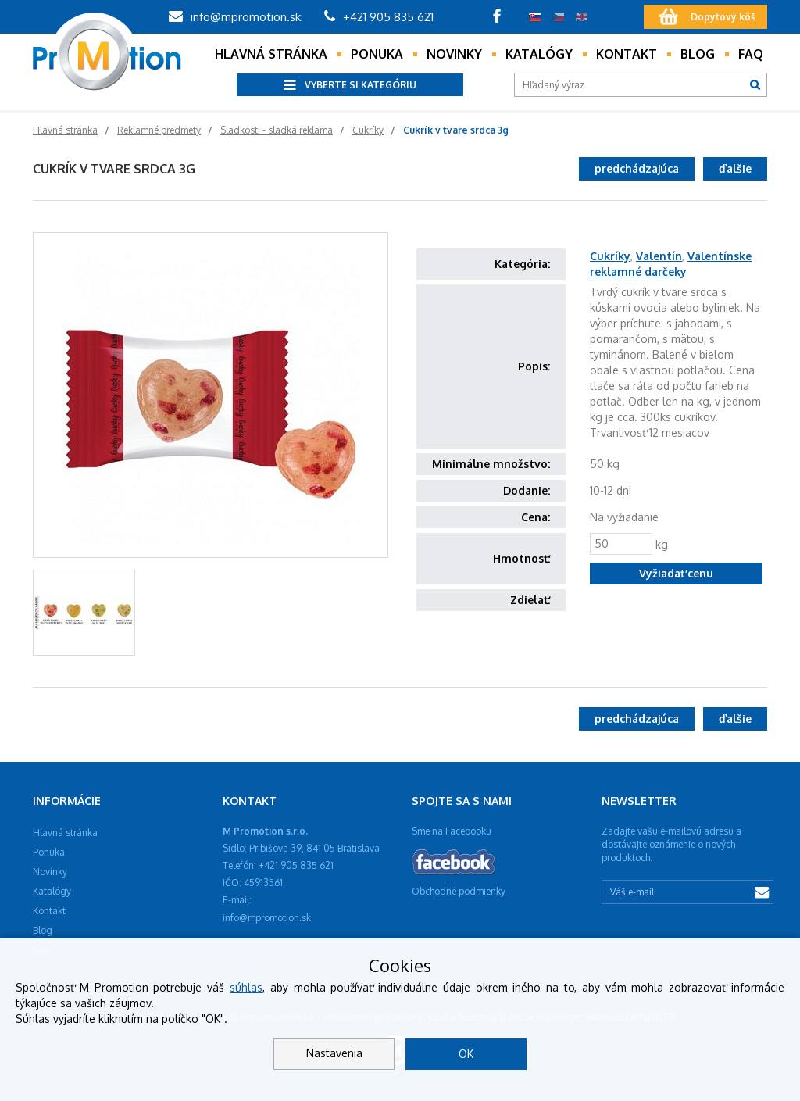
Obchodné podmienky (458, 891)
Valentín (659, 256)
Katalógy (539, 54)
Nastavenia (334, 1053)
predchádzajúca (637, 168)
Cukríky (610, 256)
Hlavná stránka (271, 54)
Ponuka (377, 54)
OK (466, 1053)
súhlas (246, 987)
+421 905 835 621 (379, 16)
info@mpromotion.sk (235, 16)
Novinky (454, 54)
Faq (750, 54)
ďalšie (735, 168)
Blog (697, 54)
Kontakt (626, 54)
